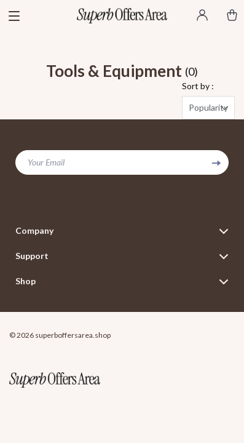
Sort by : (198, 86)
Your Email (46, 162)
